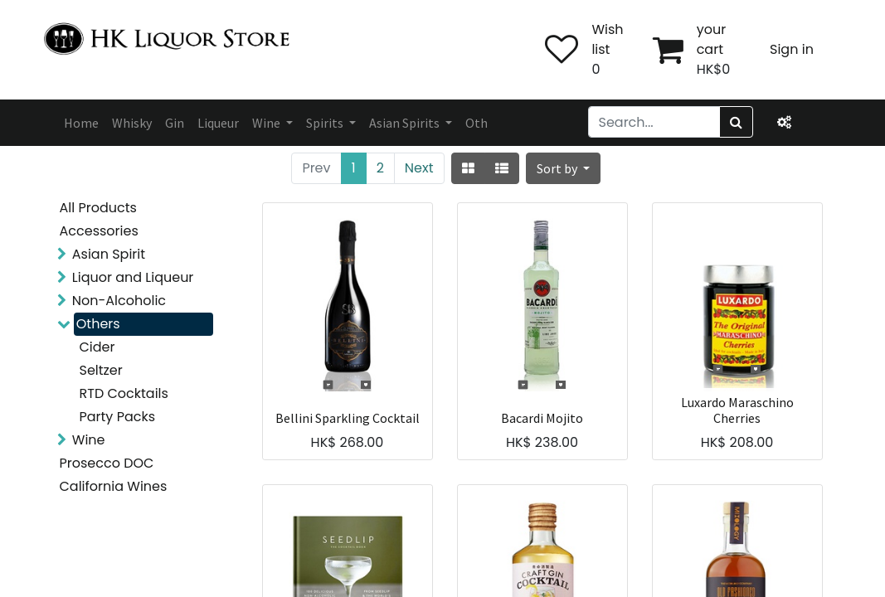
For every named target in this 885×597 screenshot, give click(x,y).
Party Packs (118, 416)
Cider (97, 347)
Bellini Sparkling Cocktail (347, 418)
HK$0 (714, 69)
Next (419, 167)
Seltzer (101, 370)
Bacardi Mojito (542, 418)
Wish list (607, 39)
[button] (563, 168)
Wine (88, 439)
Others (98, 323)
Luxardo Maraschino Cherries (737, 410)
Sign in (792, 49)
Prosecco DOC (107, 463)
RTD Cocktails (124, 393)
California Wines (114, 486)
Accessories (99, 230)
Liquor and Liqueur (133, 277)
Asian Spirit (108, 254)
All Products (98, 207)
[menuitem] (81, 122)
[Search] (736, 122)
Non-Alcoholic (119, 300)
